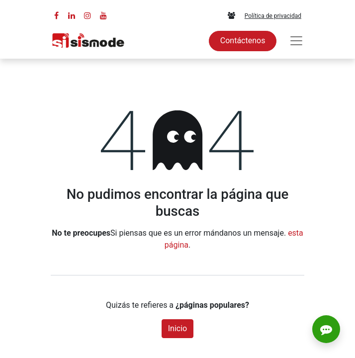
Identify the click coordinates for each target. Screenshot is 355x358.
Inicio (177, 328)
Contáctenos (243, 40)
